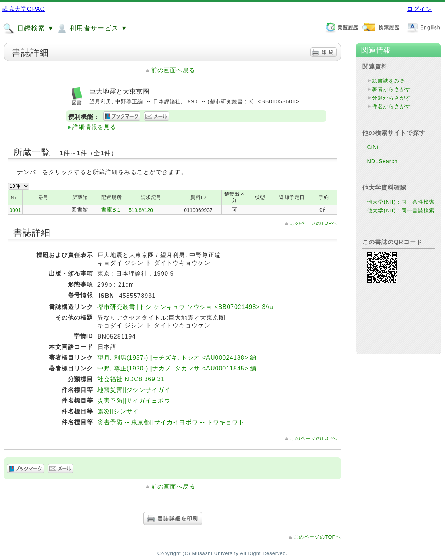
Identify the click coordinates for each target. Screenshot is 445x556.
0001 (15, 210)
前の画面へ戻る (173, 70)
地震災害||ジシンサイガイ (133, 390)
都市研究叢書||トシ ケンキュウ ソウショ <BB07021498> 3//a (185, 307)
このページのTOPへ (313, 223)
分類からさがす (391, 98)
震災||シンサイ (118, 411)
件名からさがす (391, 106)
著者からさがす (391, 89)
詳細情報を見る (94, 127)
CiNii (373, 147)
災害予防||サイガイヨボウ (133, 400)
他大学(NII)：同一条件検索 (401, 202)
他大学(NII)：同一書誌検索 (401, 210)
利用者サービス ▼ (91, 28)
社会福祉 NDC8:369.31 (131, 379)
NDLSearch (382, 161)
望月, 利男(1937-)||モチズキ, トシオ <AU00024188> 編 (177, 357)
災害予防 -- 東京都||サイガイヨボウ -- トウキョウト (171, 422)
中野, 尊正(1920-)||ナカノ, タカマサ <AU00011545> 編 (177, 368)
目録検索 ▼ (28, 28)
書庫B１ (111, 210)
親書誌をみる (388, 81)
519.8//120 (141, 210)
